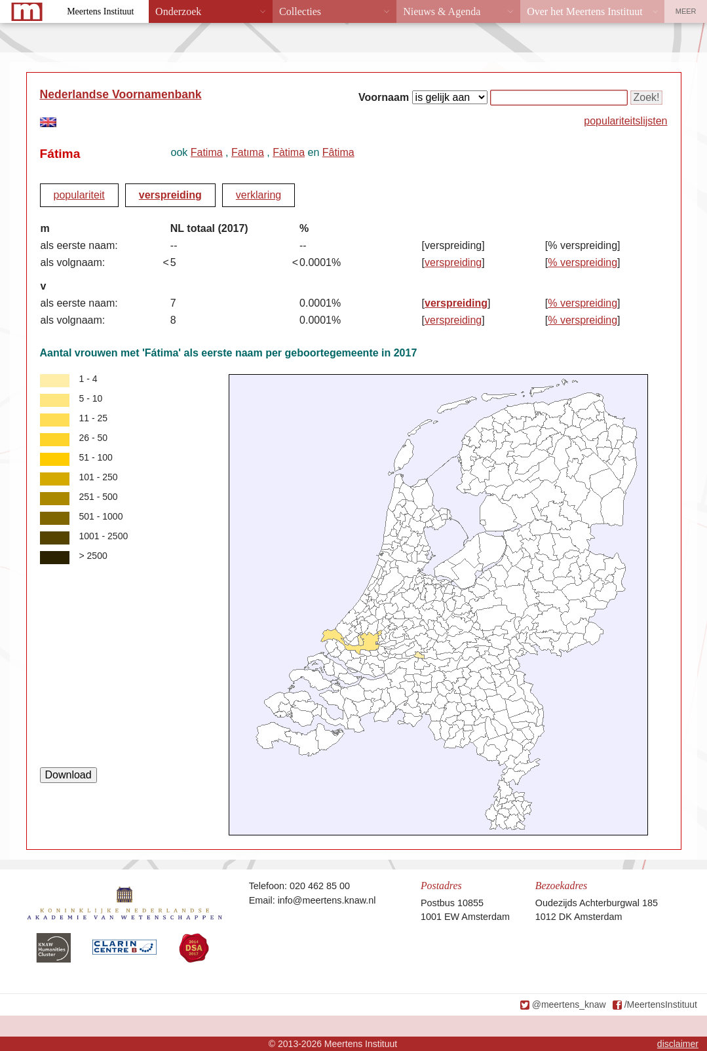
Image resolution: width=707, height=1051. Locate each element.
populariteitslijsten (625, 120)
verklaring (258, 195)
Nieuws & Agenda (441, 11)
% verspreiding (582, 262)
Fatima (207, 152)
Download (68, 774)
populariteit (79, 195)
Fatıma (247, 152)
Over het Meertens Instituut (584, 11)
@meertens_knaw (569, 1004)
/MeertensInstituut (660, 1004)
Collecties (300, 11)
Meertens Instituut (100, 11)
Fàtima (289, 152)
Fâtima (338, 152)
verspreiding (170, 195)
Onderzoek (178, 11)
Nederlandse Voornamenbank (121, 94)
